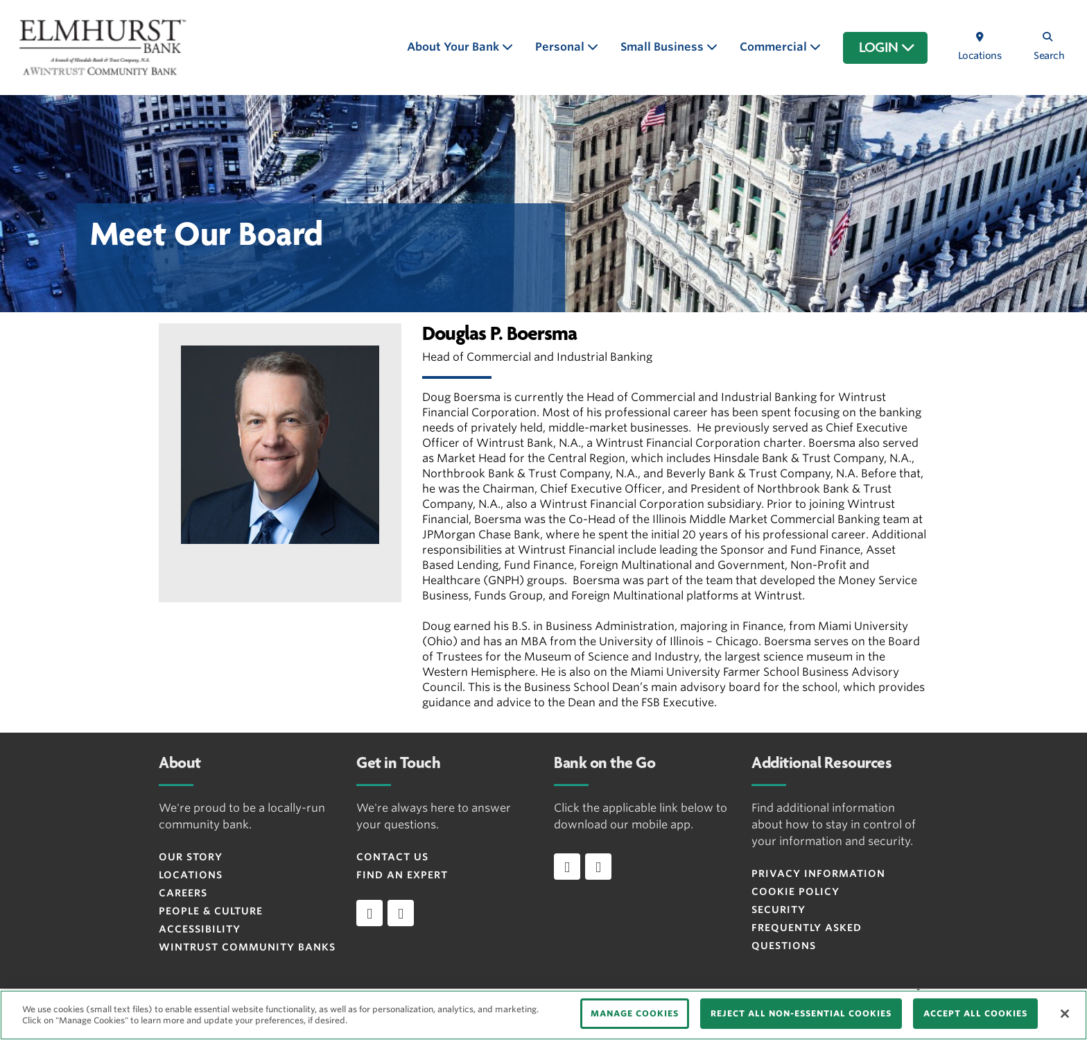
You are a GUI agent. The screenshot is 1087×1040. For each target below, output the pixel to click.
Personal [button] (561, 46)
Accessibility (200, 929)
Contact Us (392, 856)
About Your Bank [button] (454, 46)
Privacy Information (818, 873)
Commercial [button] (775, 46)
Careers (183, 892)
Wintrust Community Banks (247, 947)
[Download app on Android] (598, 866)
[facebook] (369, 913)
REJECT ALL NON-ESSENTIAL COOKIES (801, 1013)
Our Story (191, 856)
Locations (191, 874)
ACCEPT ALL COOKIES (975, 1013)
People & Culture (211, 911)
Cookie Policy (795, 891)
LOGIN (887, 48)
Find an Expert (402, 874)
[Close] (1065, 1013)
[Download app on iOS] (567, 866)
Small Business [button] (663, 46)
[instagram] (401, 913)
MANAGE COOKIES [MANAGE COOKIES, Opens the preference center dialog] (635, 1013)
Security (778, 909)
